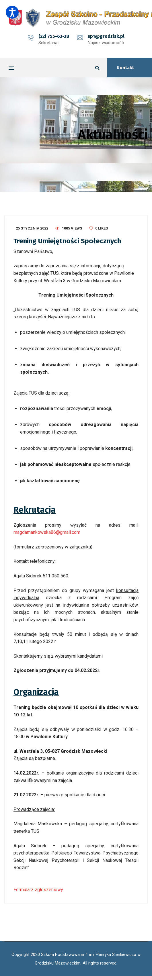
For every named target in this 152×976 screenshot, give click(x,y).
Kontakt (125, 67)
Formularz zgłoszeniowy (38, 889)
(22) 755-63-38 (53, 36)
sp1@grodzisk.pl (106, 36)
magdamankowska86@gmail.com (46, 532)
